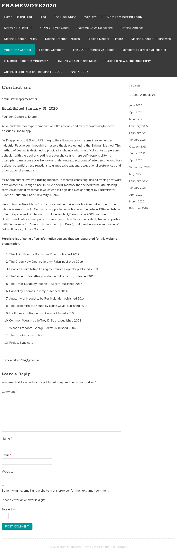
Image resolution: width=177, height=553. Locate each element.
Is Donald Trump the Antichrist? (26, 61)
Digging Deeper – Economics (151, 39)
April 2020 (135, 194)
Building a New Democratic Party (127, 61)
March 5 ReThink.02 (18, 28)
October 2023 (138, 146)
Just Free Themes (115, 546)
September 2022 (140, 167)
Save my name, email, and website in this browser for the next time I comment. (55, 490)
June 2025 (135, 105)
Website (7, 471)
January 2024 (137, 139)
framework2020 (29, 5)
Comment (9, 392)
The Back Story (65, 17)
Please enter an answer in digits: (24, 500)
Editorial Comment (52, 50)
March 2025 (136, 119)
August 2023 (137, 153)
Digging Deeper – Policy (20, 39)
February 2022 (138, 181)
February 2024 (138, 133)
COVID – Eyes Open (54, 28)
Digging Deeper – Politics (62, 39)
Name (7, 438)
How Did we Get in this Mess (76, 61)
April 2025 (135, 112)
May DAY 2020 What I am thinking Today (113, 17)
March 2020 (136, 201)
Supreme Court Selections (94, 28)
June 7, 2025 (79, 72)
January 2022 (137, 187)
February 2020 (138, 208)
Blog (43, 17)
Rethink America (132, 28)
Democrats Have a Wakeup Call (144, 50)
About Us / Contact (17, 50)
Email (6, 455)
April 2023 (135, 160)
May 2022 (135, 174)
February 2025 (138, 126)
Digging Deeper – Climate (105, 39)
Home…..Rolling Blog (18, 17)
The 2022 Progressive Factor (93, 50)
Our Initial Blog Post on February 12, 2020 (33, 72)
